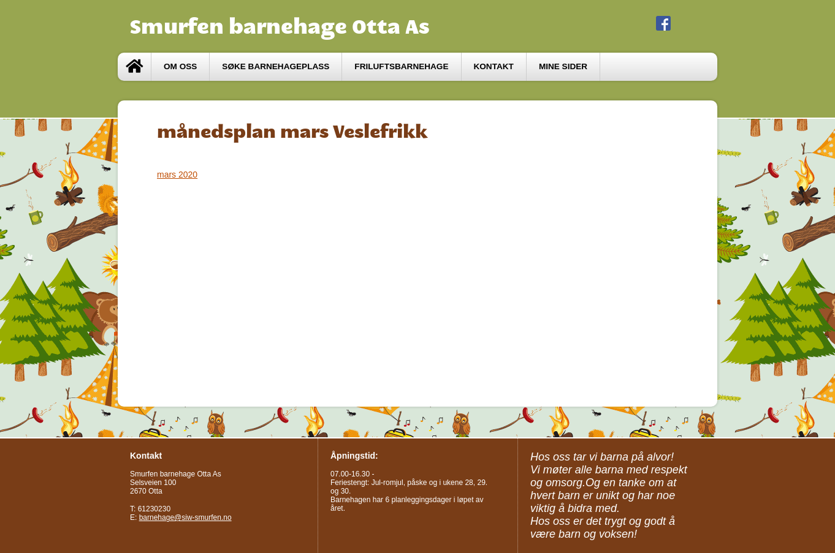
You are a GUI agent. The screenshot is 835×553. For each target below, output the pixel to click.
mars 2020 (177, 174)
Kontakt (494, 66)
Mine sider (563, 66)
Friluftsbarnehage (401, 66)
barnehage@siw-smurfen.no (185, 517)
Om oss (180, 66)
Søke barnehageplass (275, 66)
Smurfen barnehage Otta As (280, 26)
